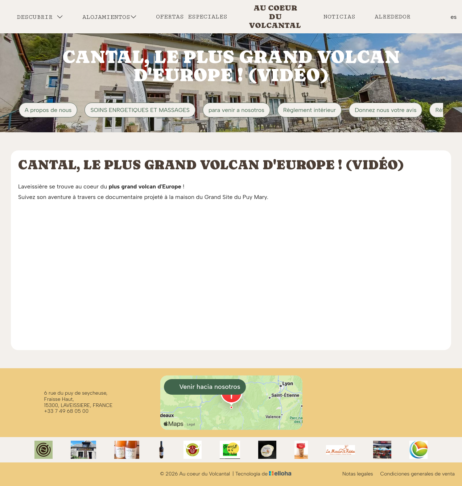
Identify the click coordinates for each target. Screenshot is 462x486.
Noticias (339, 16)
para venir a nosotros (236, 110)
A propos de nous (48, 110)
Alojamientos (109, 17)
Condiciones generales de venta (417, 474)
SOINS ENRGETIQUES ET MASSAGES (139, 110)
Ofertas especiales (191, 16)
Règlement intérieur (309, 110)
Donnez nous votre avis (385, 110)
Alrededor (393, 16)
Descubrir (40, 17)
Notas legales (357, 474)
